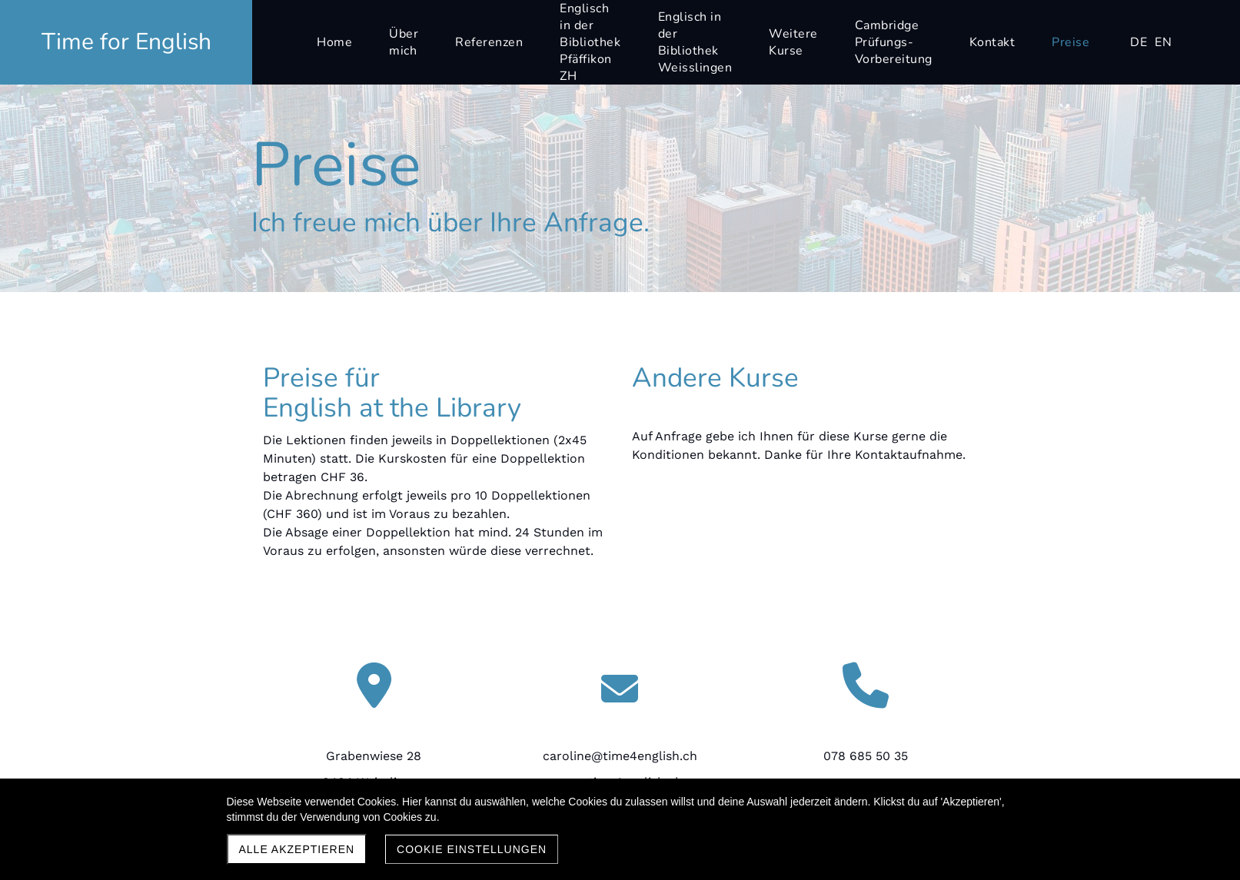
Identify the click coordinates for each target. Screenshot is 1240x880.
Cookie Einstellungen (472, 849)
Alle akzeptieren (297, 849)
